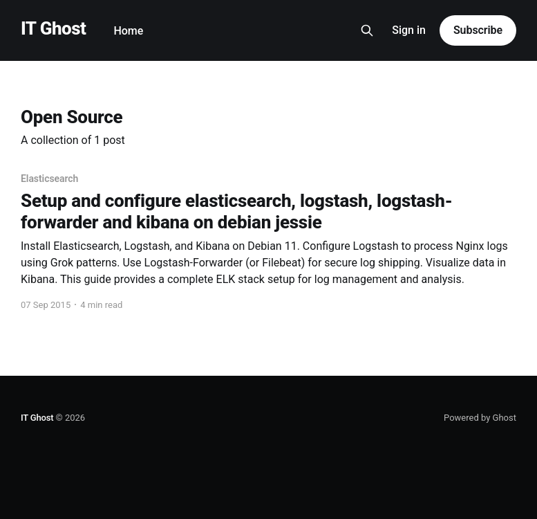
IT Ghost (53, 28)
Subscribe (477, 30)
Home (128, 30)
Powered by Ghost (480, 417)
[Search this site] (367, 30)
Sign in (409, 30)
